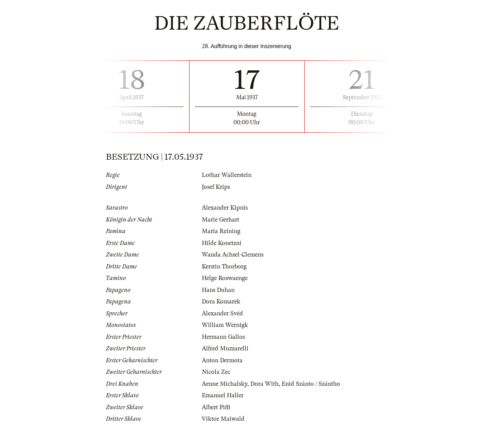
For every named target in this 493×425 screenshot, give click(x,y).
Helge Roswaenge (225, 278)
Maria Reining (221, 231)
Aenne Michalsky (224, 383)
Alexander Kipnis (225, 207)
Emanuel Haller (222, 395)
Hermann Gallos (223, 336)
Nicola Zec (216, 371)
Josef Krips (216, 186)
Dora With (264, 383)
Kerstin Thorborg (224, 266)
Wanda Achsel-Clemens (232, 254)
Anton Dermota (222, 360)
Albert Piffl (216, 407)
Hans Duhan (218, 290)
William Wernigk (225, 325)
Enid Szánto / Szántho (311, 383)
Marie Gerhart (220, 219)
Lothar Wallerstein (227, 175)
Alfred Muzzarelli (225, 348)
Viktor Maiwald (223, 418)
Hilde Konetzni (221, 243)
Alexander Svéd (222, 313)
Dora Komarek (221, 301)
